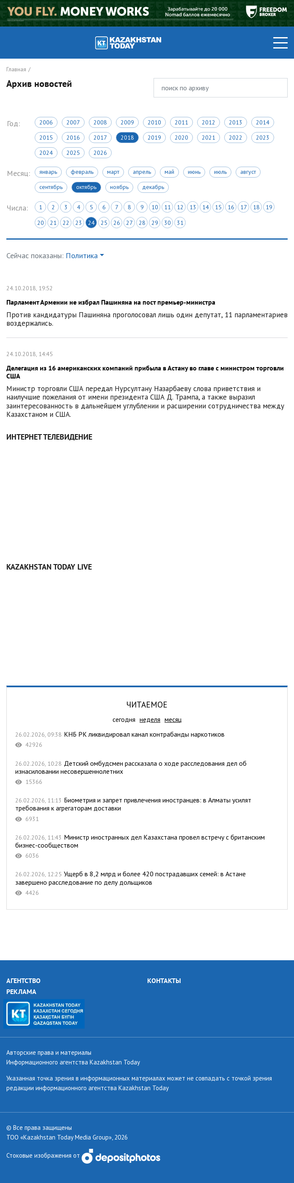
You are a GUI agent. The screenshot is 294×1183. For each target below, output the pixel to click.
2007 (73, 122)
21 (53, 223)
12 (180, 207)
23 (78, 223)
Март (113, 172)
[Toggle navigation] (280, 43)
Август (248, 172)
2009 (127, 122)
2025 (73, 153)
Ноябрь (119, 187)
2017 (100, 137)
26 (116, 223)
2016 (73, 137)
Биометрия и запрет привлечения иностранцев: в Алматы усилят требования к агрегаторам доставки (147, 809)
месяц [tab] (173, 719)
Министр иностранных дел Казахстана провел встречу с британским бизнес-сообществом (147, 846)
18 (256, 207)
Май (169, 172)
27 (129, 223)
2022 (235, 137)
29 (154, 223)
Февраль (82, 172)
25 (104, 223)
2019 (154, 137)
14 (205, 207)
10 (154, 207)
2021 (208, 137)
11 (167, 207)
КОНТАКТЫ (164, 980)
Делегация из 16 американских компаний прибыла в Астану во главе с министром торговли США (147, 383)
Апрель (142, 172)
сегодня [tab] (124, 719)
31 (180, 223)
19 (269, 207)
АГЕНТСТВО (23, 980)
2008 (100, 122)
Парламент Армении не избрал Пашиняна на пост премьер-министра (147, 305)
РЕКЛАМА (21, 991)
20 (40, 223)
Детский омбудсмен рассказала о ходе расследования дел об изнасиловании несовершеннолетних (147, 772)
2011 (181, 122)
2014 (262, 122)
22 (66, 223)
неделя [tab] (150, 719)
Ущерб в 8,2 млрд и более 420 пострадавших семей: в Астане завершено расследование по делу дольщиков (147, 883)
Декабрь (153, 187)
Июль (220, 172)
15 (218, 207)
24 (91, 223)
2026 (100, 153)
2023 (262, 137)
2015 (46, 137)
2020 (181, 137)
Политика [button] (82, 255)
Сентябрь (51, 187)
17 (243, 207)
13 (193, 207)
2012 (208, 122)
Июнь (194, 172)
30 (167, 223)
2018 (127, 137)
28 (142, 223)
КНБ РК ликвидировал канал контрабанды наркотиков (147, 739)
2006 (46, 122)
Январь (48, 172)
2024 (46, 153)
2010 (154, 122)
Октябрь (86, 187)
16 (231, 207)
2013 (235, 122)
